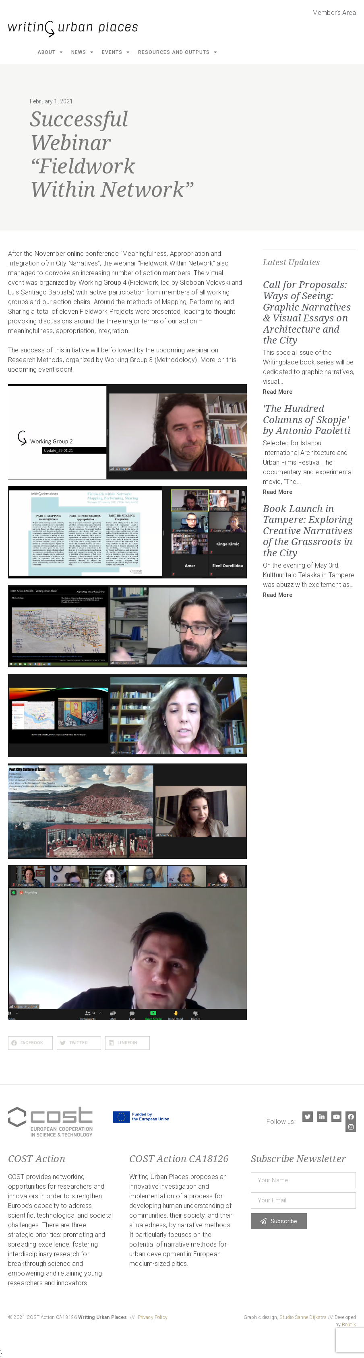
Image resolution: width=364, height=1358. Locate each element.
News (82, 52)
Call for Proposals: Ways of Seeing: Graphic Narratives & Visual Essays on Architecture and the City (307, 312)
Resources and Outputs (177, 52)
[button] (30, 1043)
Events (116, 52)
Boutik (349, 1324)
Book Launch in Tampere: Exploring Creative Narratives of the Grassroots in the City (308, 530)
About (50, 52)
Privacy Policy (153, 1317)
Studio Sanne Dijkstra (302, 1317)
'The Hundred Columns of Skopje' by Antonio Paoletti (306, 419)
